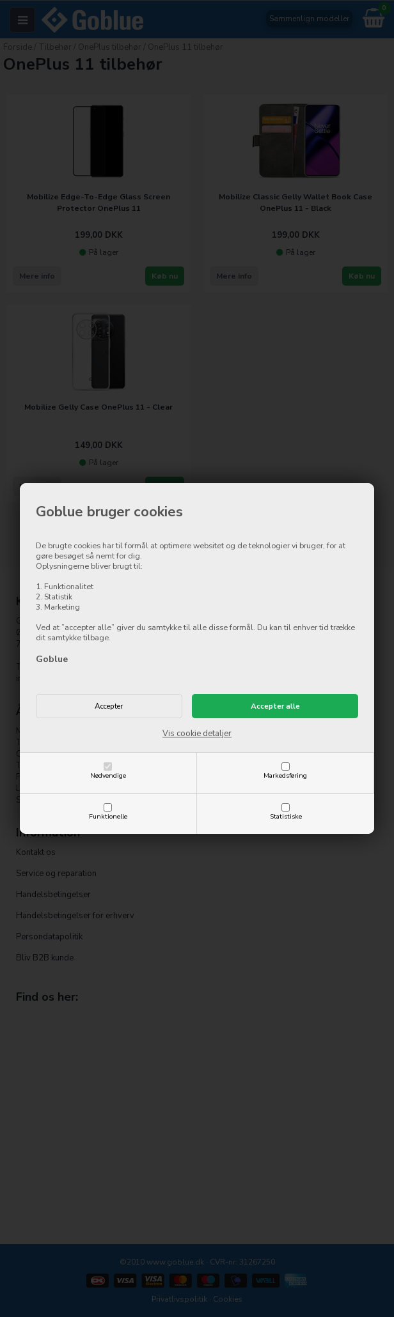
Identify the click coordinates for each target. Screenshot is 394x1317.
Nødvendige (108, 775)
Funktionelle (108, 816)
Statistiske (286, 816)
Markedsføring (285, 775)
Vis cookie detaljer (197, 733)
